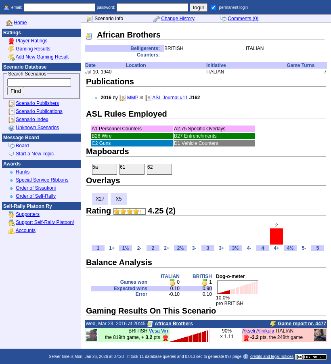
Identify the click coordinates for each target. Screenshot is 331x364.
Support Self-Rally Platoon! (45, 222)
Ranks (22, 172)
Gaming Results (33, 49)
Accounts (26, 230)
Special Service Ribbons (42, 180)
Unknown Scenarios (37, 127)
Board (22, 146)
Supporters (28, 214)
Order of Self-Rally (36, 196)
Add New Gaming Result (42, 57)
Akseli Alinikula (258, 331)
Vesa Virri (159, 331)
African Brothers (174, 323)
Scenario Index (32, 119)
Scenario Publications (39, 111)
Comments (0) (243, 18)
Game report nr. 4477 (298, 324)
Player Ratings (31, 41)
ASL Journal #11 (170, 97)
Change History (178, 18)
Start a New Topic (35, 154)
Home (20, 22)
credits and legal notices (271, 356)
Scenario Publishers (37, 103)
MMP (132, 97)
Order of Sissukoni (36, 188)
